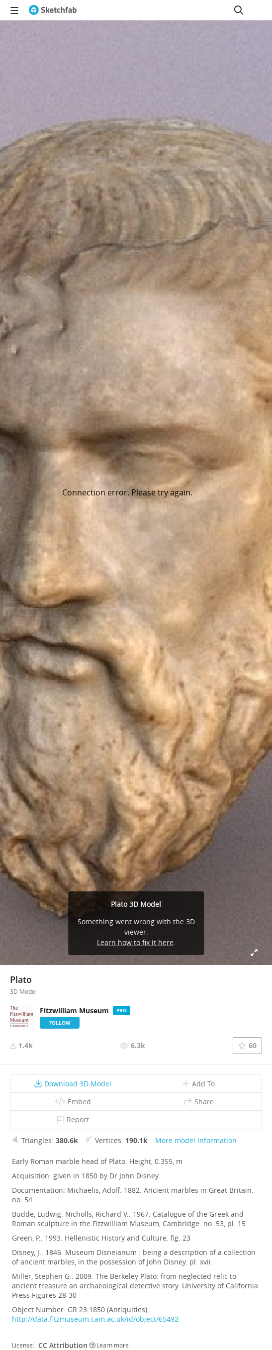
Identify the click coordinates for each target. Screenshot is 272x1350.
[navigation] (14, 9)
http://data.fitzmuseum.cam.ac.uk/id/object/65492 (95, 1319)
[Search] (238, 9)
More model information (196, 1140)
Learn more (109, 1345)
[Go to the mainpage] (53, 10)
